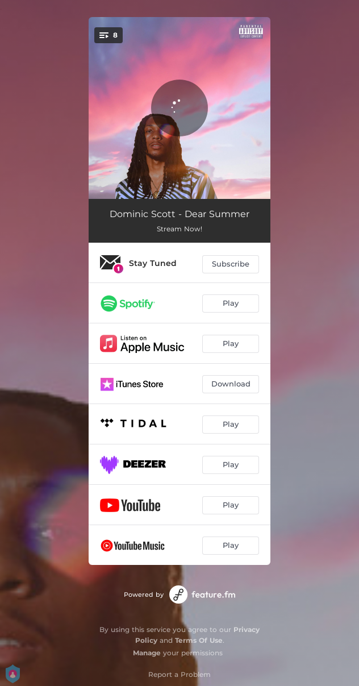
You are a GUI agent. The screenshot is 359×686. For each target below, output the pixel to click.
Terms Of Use (199, 640)
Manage (147, 652)
